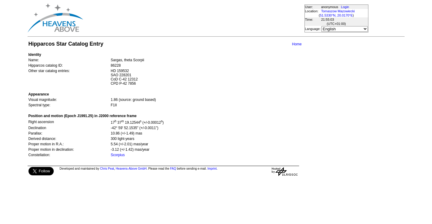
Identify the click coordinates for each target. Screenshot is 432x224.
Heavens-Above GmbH (131, 168)
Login (345, 7)
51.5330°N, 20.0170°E (336, 15)
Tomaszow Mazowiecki (338, 11)
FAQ (173, 168)
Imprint (212, 168)
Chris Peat (107, 168)
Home (297, 44)
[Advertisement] (193, 18)
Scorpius (118, 155)
